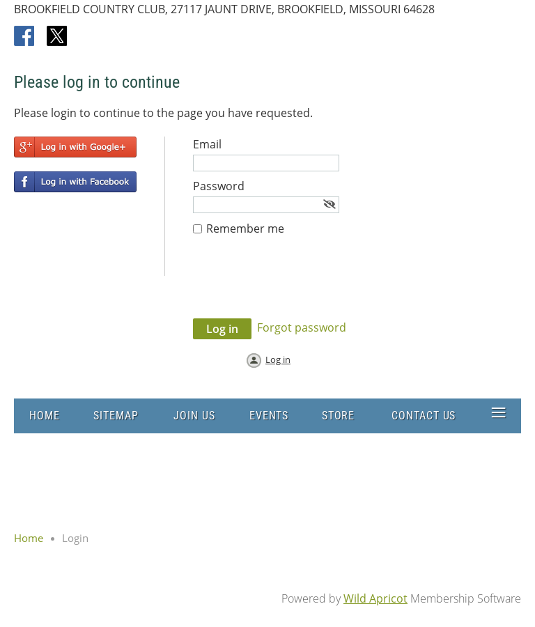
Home (28, 538)
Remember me (245, 228)
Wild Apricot (375, 598)
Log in (277, 359)
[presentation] (299, 284)
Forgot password (301, 327)
